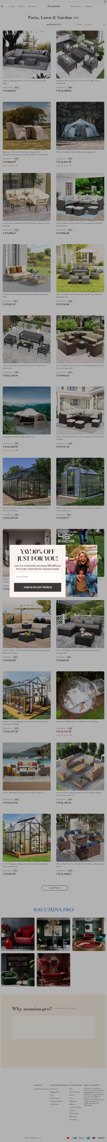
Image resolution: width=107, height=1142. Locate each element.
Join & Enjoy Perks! (37, 587)
